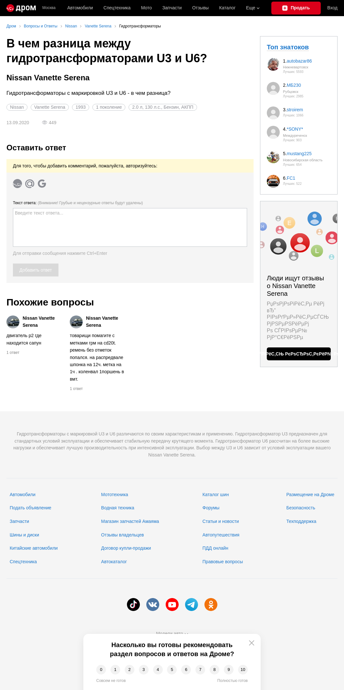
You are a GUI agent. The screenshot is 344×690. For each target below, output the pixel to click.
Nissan (17, 107)
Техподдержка (301, 521)
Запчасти (172, 7)
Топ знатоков (288, 47)
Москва (49, 8)
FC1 (291, 178)
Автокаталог (114, 561)
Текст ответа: (78, 203)
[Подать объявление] (296, 8)
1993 (81, 107)
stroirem (295, 109)
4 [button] (158, 669)
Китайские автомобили (34, 548)
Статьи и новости (221, 521)
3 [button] (143, 669)
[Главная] (21, 8)
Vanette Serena (49, 107)
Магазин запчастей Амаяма (130, 521)
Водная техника (117, 507)
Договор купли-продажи (126, 548)
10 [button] (243, 669)
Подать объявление (30, 507)
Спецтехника (23, 561)
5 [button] (172, 669)
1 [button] (115, 669)
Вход (332, 7)
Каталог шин (216, 494)
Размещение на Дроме (310, 494)
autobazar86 (299, 61)
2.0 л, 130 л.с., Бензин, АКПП (162, 107)
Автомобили (80, 7)
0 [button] (101, 669)
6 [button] (186, 669)
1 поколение (109, 107)
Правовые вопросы (223, 561)
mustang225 (299, 153)
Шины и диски (24, 534)
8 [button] (215, 669)
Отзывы (200, 7)
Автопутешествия (221, 534)
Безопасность (300, 507)
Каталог (227, 7)
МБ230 (294, 85)
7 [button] (200, 669)
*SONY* (295, 129)
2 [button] (129, 669)
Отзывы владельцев (122, 534)
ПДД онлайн (215, 548)
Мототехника (114, 494)
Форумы (211, 507)
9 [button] (228, 669)
